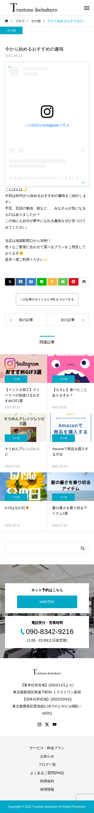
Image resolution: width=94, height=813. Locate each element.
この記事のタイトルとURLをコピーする (47, 299)
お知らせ (47, 756)
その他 (11, 30)
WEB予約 (47, 602)
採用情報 (47, 789)
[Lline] (42, 282)
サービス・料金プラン (47, 748)
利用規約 (47, 781)
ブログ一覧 (47, 764)
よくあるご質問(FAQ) (47, 773)
